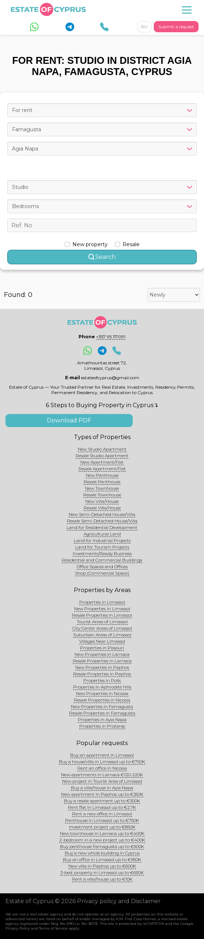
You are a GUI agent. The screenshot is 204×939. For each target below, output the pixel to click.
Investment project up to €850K (102, 827)
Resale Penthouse (102, 481)
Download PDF (69, 420)
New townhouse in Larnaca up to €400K (102, 833)
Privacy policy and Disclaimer (119, 901)
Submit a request (176, 26)
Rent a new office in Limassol (102, 813)
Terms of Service (53, 928)
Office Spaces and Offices (102, 566)
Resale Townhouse (102, 494)
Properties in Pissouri (102, 647)
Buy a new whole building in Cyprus (102, 853)
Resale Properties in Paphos (102, 674)
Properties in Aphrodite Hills (102, 687)
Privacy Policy (17, 928)
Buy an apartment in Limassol (102, 755)
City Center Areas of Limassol (102, 628)
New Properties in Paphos (102, 667)
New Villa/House (102, 501)
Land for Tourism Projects (102, 547)
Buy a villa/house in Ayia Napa (102, 787)
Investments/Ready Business (102, 553)
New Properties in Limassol (102, 608)
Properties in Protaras (102, 726)
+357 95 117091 (110, 336)
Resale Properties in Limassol (102, 615)
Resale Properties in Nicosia (102, 700)
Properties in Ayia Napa (102, 719)
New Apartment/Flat (102, 462)
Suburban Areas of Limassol (102, 634)
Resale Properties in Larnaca (102, 660)
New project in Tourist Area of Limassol (102, 781)
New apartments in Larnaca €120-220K (102, 774)
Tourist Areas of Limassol (102, 621)
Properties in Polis (102, 680)
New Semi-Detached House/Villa (102, 514)
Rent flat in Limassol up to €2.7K (102, 807)
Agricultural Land (102, 534)
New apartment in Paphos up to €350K (102, 794)
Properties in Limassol (102, 602)
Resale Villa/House (102, 507)
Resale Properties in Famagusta (102, 713)
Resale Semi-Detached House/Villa (102, 521)
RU (144, 26)
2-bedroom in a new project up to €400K (102, 840)
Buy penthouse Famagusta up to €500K (102, 846)
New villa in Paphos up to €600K (102, 866)
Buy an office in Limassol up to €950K (102, 859)
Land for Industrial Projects (102, 540)
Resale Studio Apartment (102, 455)
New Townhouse (102, 488)
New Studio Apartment (102, 449)
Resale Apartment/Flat (102, 468)
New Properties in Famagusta (102, 706)
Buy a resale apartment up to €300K (102, 800)
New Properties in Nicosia (102, 693)
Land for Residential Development (102, 527)
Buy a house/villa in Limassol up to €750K (102, 761)
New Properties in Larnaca (102, 654)
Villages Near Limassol (102, 641)
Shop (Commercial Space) (102, 573)
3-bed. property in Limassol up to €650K (102, 872)
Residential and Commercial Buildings (102, 560)
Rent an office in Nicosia (102, 768)
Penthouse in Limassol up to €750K (102, 820)
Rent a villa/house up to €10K (102, 879)
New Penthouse (102, 475)
